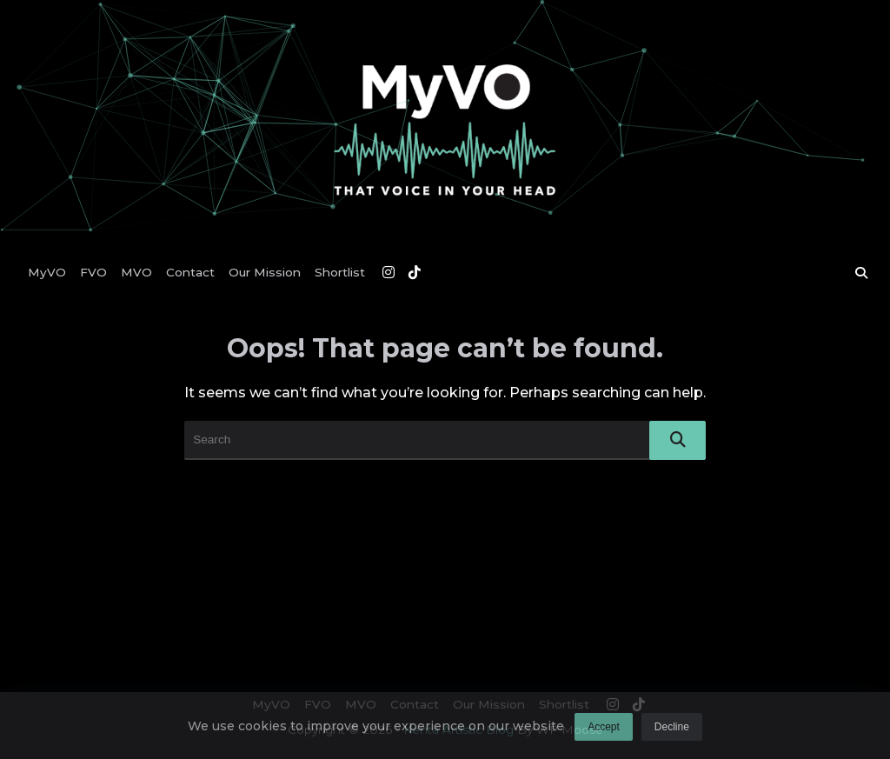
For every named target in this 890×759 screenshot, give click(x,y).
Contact (190, 272)
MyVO (47, 272)
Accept (604, 732)
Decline (671, 732)
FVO (93, 272)
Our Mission (265, 272)
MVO (136, 272)
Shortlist (340, 272)
